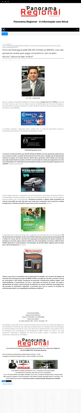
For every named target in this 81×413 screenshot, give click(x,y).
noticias (9, 44)
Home (3, 44)
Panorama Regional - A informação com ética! (41, 21)
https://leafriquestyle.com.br (28, 155)
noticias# (8, 404)
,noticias (24, 63)
